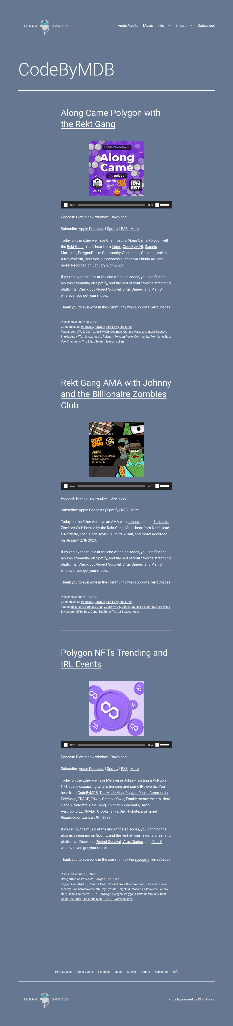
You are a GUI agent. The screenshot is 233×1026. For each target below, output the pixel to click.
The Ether (125, 327)
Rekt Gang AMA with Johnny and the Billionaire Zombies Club (116, 394)
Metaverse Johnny (143, 606)
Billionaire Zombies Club (87, 606)
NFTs (79, 336)
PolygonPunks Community (99, 253)
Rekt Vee (92, 259)
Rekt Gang (75, 246)
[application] (116, 204)
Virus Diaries (132, 289)
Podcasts (87, 327)
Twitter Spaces (105, 341)
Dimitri (116, 534)
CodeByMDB (133, 246)
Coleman (148, 253)
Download (118, 217)
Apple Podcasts (91, 229)
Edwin (95, 799)
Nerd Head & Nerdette (75, 894)
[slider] (111, 205)
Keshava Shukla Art (140, 259)
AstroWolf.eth (72, 259)
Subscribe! (206, 25)
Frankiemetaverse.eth (143, 799)
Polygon (154, 240)
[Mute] (157, 205)
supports (142, 307)
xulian (162, 253)
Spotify (112, 229)
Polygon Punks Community (131, 336)
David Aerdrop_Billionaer (142, 884)
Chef (110, 240)
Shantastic (130, 253)
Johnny (134, 521)
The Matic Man (111, 793)
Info (161, 25)
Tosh (84, 534)
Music (148, 25)
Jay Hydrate (129, 811)
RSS (124, 229)
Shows (181, 25)
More (134, 229)
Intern (116, 246)
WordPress (206, 999)
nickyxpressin (112, 259)
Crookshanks (107, 811)
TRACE (83, 799)
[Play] (66, 205)
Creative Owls (113, 799)
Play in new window (92, 217)
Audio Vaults (128, 25)
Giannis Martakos (134, 331)
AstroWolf (77, 331)
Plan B (156, 289)
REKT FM (112, 327)
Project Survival (108, 289)
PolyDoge (68, 799)
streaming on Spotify (90, 283)
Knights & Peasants (123, 805)
